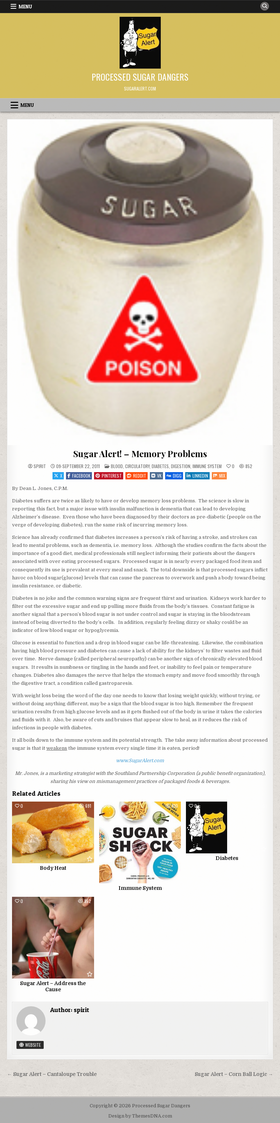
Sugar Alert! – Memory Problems (140, 453)
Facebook (78, 475)
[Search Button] (264, 6)
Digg (174, 475)
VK (156, 475)
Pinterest (109, 475)
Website (30, 1045)
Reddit (136, 475)
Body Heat (53, 868)
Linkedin (197, 475)
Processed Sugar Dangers (140, 76)
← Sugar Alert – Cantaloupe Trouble (52, 1074)
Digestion (180, 466)
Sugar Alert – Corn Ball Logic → (234, 1074)
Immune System (207, 466)
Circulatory (137, 466)
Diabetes (160, 466)
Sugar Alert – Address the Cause (53, 986)
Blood (117, 466)
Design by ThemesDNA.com (140, 1116)
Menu (25, 6)
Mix (219, 475)
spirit (40, 466)
